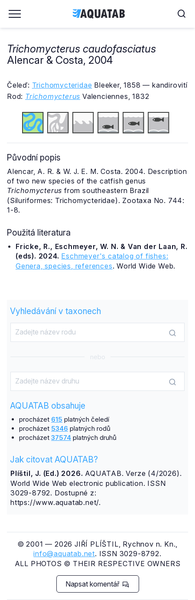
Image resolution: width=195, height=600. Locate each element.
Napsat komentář (97, 584)
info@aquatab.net (64, 553)
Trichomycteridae (62, 85)
